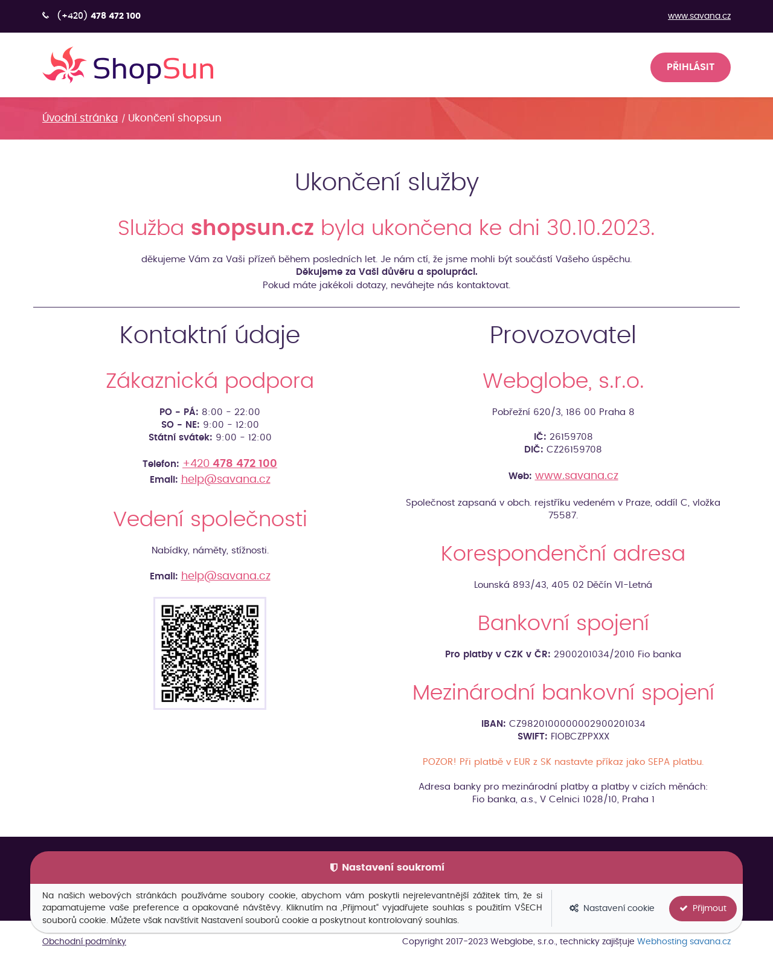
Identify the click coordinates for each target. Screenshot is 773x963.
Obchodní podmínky (84, 942)
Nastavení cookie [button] (612, 908)
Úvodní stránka (80, 118)
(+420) (99, 16)
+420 (229, 464)
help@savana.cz (226, 479)
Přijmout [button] (702, 908)
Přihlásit (690, 67)
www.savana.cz (699, 16)
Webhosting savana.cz (684, 942)
